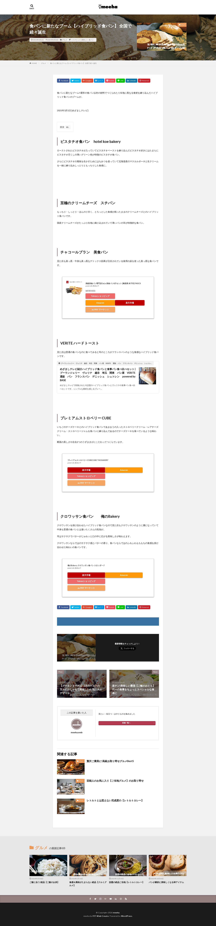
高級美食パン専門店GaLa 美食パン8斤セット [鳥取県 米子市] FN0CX (113, 283)
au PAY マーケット (100, 309)
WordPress (126, 916)
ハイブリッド (76, 40)
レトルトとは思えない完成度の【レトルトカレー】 (115, 800)
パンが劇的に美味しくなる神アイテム (166, 882)
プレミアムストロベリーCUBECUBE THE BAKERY (88, 460)
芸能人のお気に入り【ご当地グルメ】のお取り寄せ (115, 780)
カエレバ (96, 286)
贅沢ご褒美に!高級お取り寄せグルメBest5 (110, 761)
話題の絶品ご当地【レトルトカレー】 (126, 882)
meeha (116, 912)
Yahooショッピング (100, 296)
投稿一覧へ (126, 723)
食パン (91, 40)
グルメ (64, 40)
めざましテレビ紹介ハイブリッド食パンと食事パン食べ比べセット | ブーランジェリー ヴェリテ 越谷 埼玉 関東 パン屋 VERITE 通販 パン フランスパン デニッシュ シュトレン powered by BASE (98, 375)
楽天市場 (130, 302)
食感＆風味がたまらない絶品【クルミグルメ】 (87, 884)
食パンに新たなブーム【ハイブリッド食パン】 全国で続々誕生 (73, 63)
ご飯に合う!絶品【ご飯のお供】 (44, 882)
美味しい (84, 40)
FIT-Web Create (101, 916)
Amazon (100, 302)
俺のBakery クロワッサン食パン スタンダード (86, 565)
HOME (34, 63)
